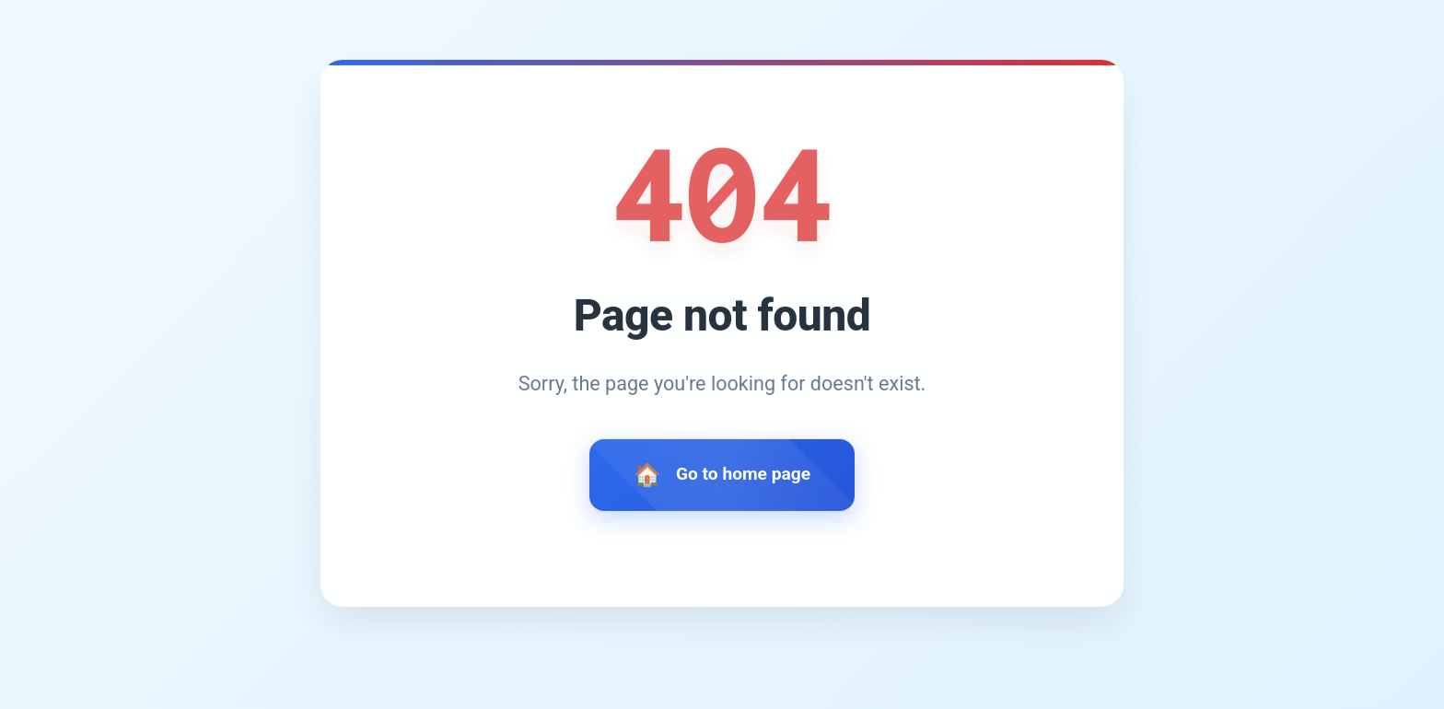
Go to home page (743, 476)
